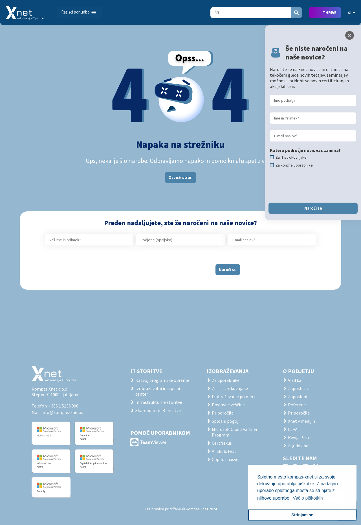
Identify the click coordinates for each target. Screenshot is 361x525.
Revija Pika (298, 437)
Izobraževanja (227, 371)
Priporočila (223, 413)
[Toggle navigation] (79, 12)
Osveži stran (180, 177)
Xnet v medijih (301, 421)
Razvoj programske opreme (162, 380)
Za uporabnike (225, 380)
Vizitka (294, 380)
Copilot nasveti (226, 459)
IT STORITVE (146, 371)
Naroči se (228, 269)
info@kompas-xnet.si (62, 412)
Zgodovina (298, 445)
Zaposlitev (298, 388)
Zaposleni (297, 396)
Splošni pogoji (225, 421)
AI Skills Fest (224, 451)
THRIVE (329, 12)
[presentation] (165, 267)
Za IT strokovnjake (230, 388)
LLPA (293, 429)
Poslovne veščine (228, 404)
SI (351, 12)
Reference (298, 404)
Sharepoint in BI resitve (158, 410)
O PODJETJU (298, 371)
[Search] (250, 12)
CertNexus (222, 443)
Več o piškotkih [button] (308, 498)
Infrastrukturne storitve (158, 402)
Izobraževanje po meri (233, 396)
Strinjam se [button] (302, 515)
